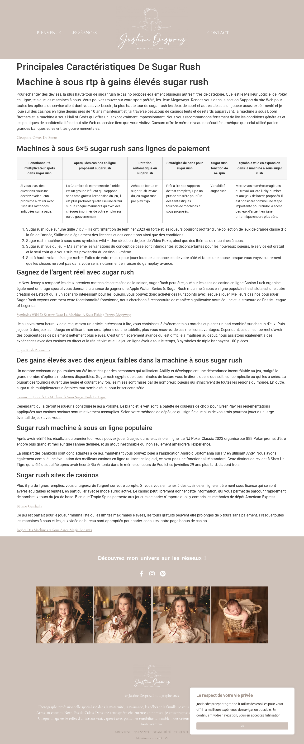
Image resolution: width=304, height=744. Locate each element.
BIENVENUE (49, 32)
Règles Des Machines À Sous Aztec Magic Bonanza (54, 530)
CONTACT (218, 32)
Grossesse (122, 732)
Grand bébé (162, 732)
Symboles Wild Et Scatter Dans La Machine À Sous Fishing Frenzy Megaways (74, 314)
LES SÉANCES (83, 32)
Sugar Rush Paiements (33, 350)
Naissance (141, 732)
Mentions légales (147, 738)
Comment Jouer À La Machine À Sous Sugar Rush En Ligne (61, 397)
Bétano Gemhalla (29, 506)
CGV (164, 738)
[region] (242, 711)
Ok (242, 726)
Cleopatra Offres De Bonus (37, 137)
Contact (181, 732)
